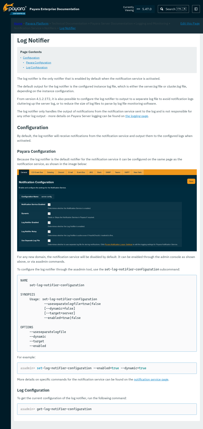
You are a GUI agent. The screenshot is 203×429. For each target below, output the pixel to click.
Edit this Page (190, 41)
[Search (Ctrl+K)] (173, 9)
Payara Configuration (90, 67)
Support (50, 422)
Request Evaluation (22, 422)
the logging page (113, 135)
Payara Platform (14, 32)
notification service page (86, 384)
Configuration (83, 62)
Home (70, 41)
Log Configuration (88, 72)
